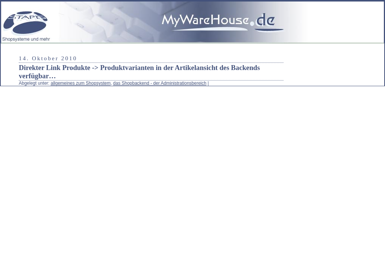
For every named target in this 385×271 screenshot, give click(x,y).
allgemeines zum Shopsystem (81, 83)
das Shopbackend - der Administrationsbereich (159, 83)
